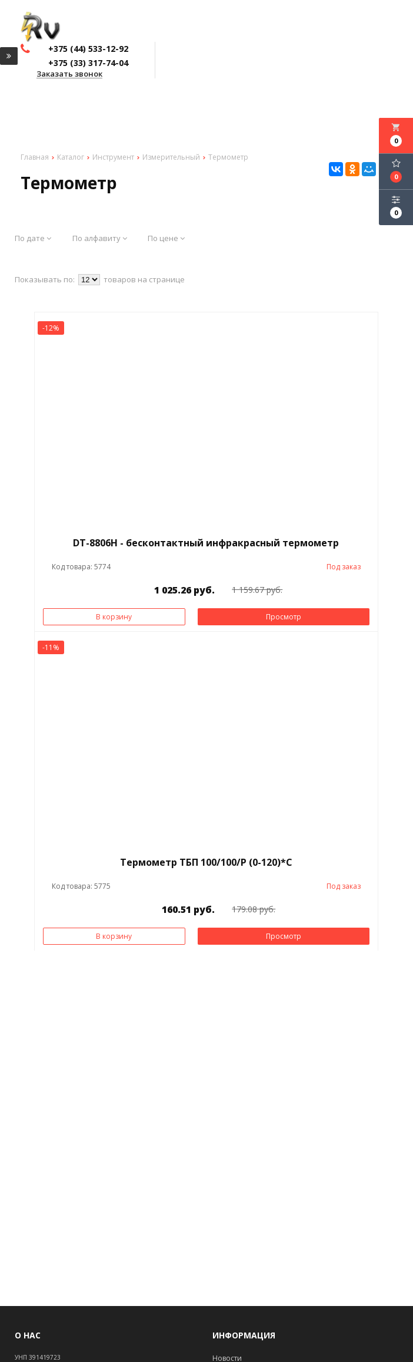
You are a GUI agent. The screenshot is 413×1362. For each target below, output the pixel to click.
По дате (33, 238)
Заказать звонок (69, 74)
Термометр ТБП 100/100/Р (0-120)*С (206, 862)
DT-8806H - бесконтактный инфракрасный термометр (206, 542)
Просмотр (283, 617)
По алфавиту (99, 238)
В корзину (114, 617)
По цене (166, 238)
